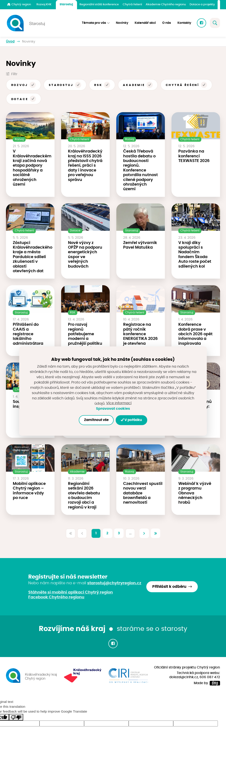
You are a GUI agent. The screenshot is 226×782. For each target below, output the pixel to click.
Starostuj (66, 4)
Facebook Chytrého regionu (56, 597)
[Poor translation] (16, 717)
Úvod (10, 41)
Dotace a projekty (202, 4)
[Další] (144, 533)
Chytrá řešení (132, 4)
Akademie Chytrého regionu (166, 4)
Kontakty (184, 22)
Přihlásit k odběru (169, 586)
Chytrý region (19, 4)
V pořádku (131, 420)
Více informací (119, 403)
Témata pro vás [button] (94, 22)
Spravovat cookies (113, 408)
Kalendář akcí (145, 22)
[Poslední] (156, 533)
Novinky (122, 22)
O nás (166, 22)
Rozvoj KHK (43, 4)
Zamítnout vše (96, 420)
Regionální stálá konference (99, 4)
